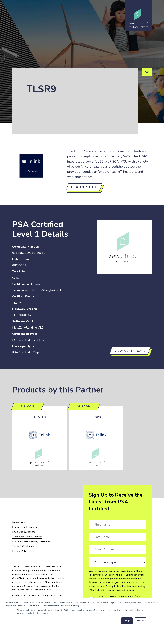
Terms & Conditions (23, 546)
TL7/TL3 (39, 417)
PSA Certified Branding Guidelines (31, 541)
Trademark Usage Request (27, 536)
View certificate (130, 351)
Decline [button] (140, 621)
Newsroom (18, 522)
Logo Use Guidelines (24, 532)
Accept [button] (127, 621)
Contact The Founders (24, 527)
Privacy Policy (96, 575)
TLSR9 (96, 417)
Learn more (84, 187)
